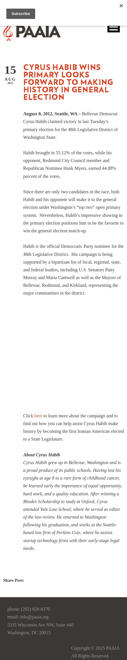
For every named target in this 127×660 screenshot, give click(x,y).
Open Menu (113, 26)
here (38, 415)
